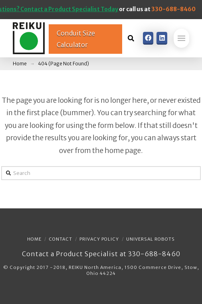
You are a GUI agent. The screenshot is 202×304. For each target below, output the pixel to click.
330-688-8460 (173, 9)
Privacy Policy (99, 239)
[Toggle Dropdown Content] (131, 38)
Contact (60, 239)
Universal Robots (150, 239)
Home (34, 239)
